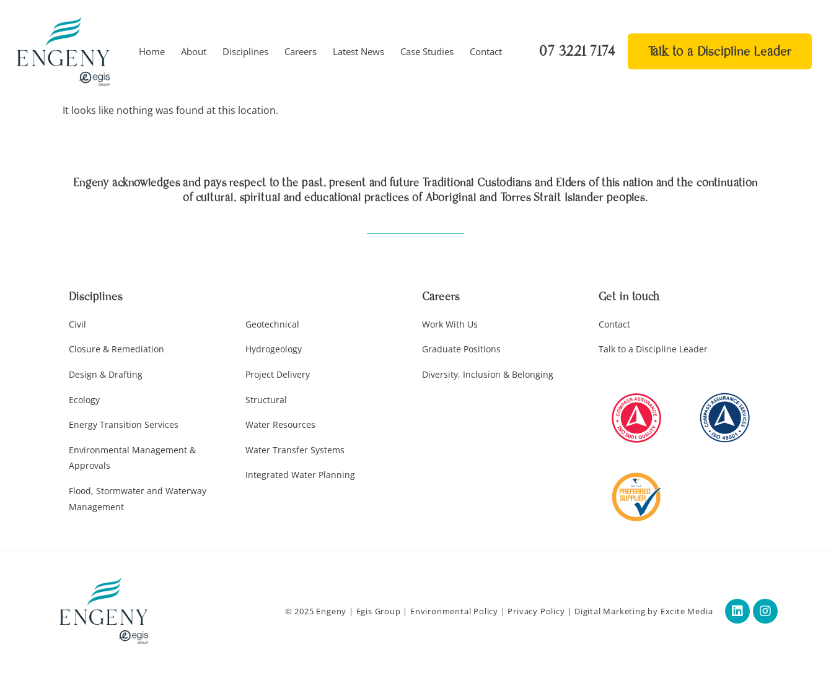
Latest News (358, 51)
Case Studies (427, 51)
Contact (486, 51)
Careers (300, 51)
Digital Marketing (610, 611)
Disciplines (245, 51)
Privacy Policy (536, 611)
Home (152, 51)
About (193, 51)
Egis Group (378, 611)
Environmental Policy (454, 611)
